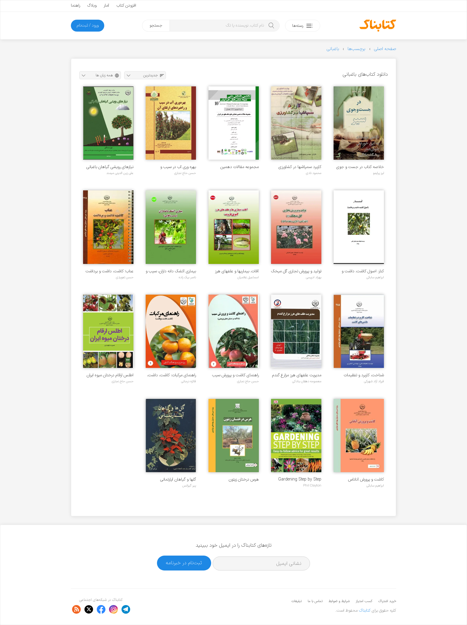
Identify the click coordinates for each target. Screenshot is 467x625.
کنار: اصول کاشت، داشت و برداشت (363, 271)
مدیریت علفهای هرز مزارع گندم (296, 375)
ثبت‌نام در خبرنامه (184, 563)
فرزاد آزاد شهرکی (374, 381)
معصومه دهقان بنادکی (306, 381)
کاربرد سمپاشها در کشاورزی (299, 167)
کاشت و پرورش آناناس (366, 479)
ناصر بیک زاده (187, 277)
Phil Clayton (312, 485)
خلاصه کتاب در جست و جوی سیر (360, 167)
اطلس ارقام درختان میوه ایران (110, 375)
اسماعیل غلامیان (248, 277)
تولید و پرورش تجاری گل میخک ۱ (296, 271)
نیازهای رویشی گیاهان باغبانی (109, 167)
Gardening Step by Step (299, 479)
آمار (106, 5)
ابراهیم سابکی (375, 277)
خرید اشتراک (387, 601)
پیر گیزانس (189, 485)
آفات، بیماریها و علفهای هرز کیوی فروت (237, 271)
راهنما (75, 5)
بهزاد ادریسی (313, 277)
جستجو (156, 25)
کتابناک (365, 610)
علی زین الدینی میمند (119, 173)
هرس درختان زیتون (244, 479)
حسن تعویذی (124, 277)
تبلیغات (297, 601)
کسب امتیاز (364, 601)
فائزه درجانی (188, 381)
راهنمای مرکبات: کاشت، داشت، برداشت (171, 375)
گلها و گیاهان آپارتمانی (178, 479)
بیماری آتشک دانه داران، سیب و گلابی (171, 271)
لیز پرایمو (378, 173)
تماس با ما (315, 601)
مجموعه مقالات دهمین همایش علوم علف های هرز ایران (237, 167)
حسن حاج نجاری (185, 173)
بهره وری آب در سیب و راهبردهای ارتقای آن (178, 167)
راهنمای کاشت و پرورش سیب (235, 375)
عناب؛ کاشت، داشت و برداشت (109, 271)
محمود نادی (313, 173)
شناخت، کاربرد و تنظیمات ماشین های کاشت (364, 375)
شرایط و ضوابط (339, 601)
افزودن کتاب (126, 5)
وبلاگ (91, 5)
